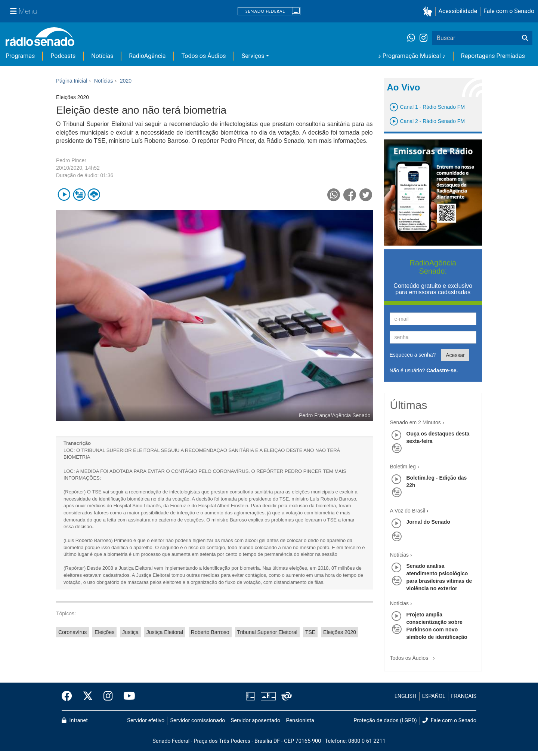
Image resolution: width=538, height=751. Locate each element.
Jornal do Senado (428, 522)
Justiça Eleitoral (164, 632)
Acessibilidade (458, 11)
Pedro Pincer (71, 160)
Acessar (455, 355)
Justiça (130, 632)
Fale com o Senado (508, 11)
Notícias (102, 55)
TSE (310, 632)
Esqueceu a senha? (413, 355)
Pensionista (300, 720)
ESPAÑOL (433, 696)
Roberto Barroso (210, 632)
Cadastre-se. (442, 370)
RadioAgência (147, 55)
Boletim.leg (403, 467)
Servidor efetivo (145, 720)
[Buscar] (524, 38)
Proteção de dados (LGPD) (385, 720)
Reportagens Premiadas (493, 55)
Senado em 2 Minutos (415, 422)
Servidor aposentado (255, 720)
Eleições (104, 632)
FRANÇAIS (463, 696)
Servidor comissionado (197, 720)
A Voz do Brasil (407, 511)
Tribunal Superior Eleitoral (267, 632)
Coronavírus (72, 632)
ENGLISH (406, 696)
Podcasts (62, 55)
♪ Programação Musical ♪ (411, 55)
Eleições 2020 (339, 632)
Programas (20, 55)
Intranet (75, 720)
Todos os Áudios (204, 55)
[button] (429, 11)
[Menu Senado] (23, 11)
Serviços (253, 55)
